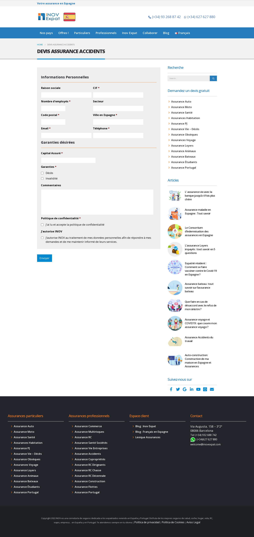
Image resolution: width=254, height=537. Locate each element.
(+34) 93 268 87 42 (164, 17)
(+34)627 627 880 (207, 439)
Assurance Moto (181, 107)
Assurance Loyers (182, 145)
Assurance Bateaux (183, 156)
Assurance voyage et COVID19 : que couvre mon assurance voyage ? (201, 323)
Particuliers (82, 33)
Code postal (50, 115)
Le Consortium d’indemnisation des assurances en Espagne (199, 231)
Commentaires (51, 185)
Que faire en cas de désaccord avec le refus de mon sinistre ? (200, 305)
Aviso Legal (193, 522)
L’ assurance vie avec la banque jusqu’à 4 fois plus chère (200, 195)
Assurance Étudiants (184, 162)
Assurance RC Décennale (90, 476)
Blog (166, 33)
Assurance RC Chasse (88, 470)
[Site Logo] (57, 17)
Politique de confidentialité (61, 218)
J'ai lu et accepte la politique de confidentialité (75, 224)
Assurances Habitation (185, 118)
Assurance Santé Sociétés (91, 443)
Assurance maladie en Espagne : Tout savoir (198, 211)
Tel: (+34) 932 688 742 (203, 435)
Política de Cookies (173, 522)
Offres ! (63, 33)
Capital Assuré (52, 153)
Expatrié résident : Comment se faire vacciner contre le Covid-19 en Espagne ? (201, 268)
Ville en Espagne (105, 115)
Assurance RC (83, 437)
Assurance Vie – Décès (185, 129)
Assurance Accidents (88, 454)
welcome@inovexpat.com (205, 444)
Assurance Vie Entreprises (91, 448)
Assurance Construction (90, 481)
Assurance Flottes (86, 487)
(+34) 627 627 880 (199, 17)
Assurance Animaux (183, 151)
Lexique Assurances (147, 437)
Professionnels (106, 33)
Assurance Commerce (88, 426)
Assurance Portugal (183, 167)
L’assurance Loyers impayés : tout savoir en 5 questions (200, 249)
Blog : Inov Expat (145, 426)
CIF (96, 88)
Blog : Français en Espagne (151, 432)
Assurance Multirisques (89, 432)
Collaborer (150, 33)
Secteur (98, 101)
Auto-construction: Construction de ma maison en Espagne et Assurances (198, 360)
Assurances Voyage (183, 140)
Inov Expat (129, 33)
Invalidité (52, 178)
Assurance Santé (181, 112)
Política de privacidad (147, 522)
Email (46, 128)
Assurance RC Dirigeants (90, 465)
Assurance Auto (181, 101)
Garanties (48, 167)
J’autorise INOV (51, 231)
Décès (49, 173)
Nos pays (46, 33)
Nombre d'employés (55, 101)
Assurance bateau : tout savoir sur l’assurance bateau (199, 287)
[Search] (213, 78)
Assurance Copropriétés (90, 459)
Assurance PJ (179, 123)
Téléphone (101, 128)
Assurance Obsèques (184, 134)
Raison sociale (50, 88)
